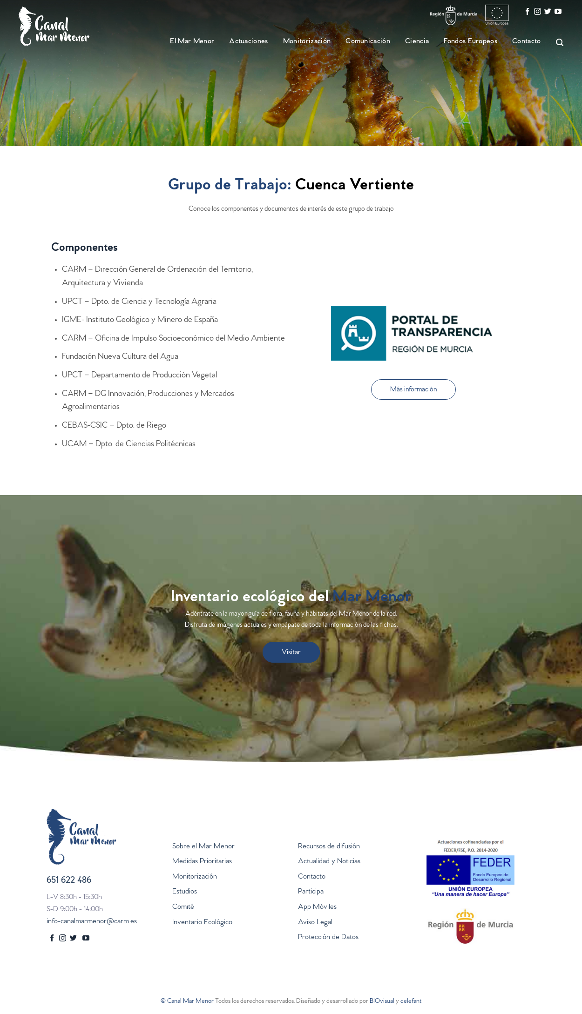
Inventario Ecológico (202, 923)
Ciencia (417, 42)
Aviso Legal (315, 923)
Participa (311, 892)
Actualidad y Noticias (329, 862)
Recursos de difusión (329, 847)
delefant (410, 1001)
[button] (413, 389)
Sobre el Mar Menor (203, 847)
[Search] (555, 43)
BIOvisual (382, 1001)
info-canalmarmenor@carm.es (92, 922)
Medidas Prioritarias (202, 862)
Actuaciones (248, 42)
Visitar (291, 653)
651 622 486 (69, 881)
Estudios (184, 892)
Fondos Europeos (470, 42)
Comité (183, 907)
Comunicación (367, 42)
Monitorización (307, 42)
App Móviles (317, 907)
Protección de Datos (328, 937)
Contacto (526, 42)
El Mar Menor (192, 42)
